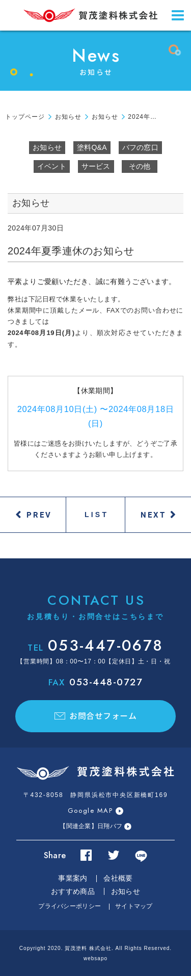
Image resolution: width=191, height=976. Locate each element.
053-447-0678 (95, 645)
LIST (96, 514)
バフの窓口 (140, 147)
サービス (96, 166)
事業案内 (72, 878)
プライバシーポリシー (69, 906)
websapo (95, 958)
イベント (51, 166)
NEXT (153, 514)
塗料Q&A (92, 147)
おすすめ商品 (73, 891)
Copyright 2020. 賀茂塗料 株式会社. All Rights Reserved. (95, 948)
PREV (39, 514)
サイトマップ (134, 906)
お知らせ (47, 147)
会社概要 (117, 878)
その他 (140, 166)
